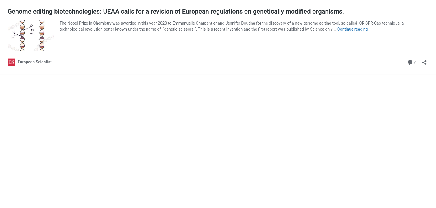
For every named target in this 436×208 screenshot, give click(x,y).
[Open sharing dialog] (424, 60)
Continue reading (352, 29)
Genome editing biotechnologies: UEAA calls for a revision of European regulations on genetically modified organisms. (176, 11)
